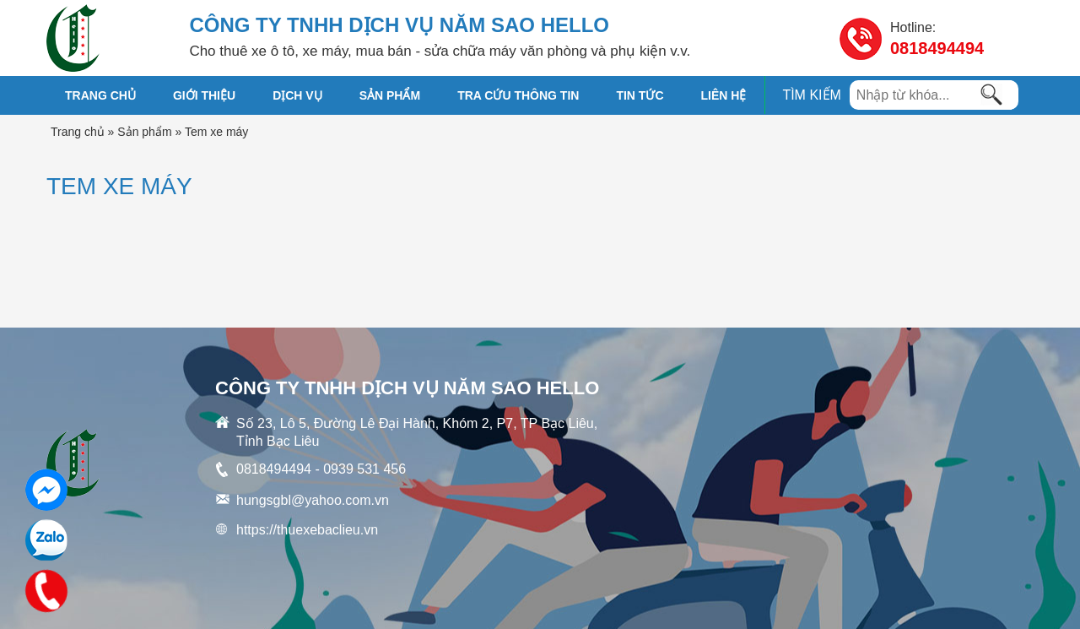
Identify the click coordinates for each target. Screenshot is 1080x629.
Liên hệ (724, 95)
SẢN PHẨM (389, 95)
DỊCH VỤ (297, 95)
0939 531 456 (364, 469)
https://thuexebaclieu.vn (307, 530)
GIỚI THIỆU (204, 95)
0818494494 (937, 48)
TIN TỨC (639, 95)
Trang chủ (100, 95)
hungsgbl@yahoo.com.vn (312, 500)
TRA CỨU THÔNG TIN (518, 95)
